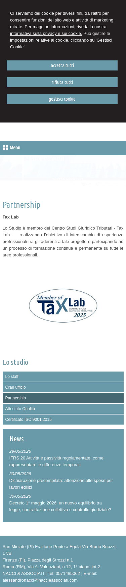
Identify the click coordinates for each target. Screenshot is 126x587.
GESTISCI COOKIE (62, 99)
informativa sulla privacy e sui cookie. (46, 33)
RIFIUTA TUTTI (62, 82)
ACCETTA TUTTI (62, 65)
